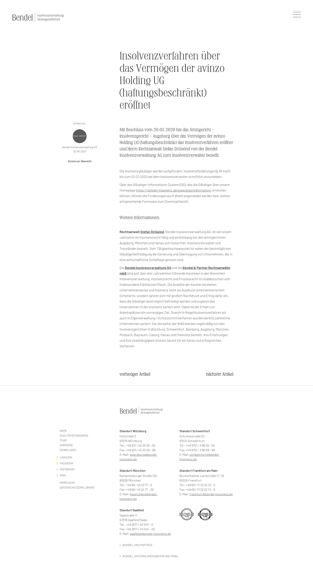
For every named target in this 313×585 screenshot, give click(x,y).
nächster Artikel (219, 374)
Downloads (68, 450)
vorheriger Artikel (135, 374)
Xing (63, 475)
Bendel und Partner (137, 545)
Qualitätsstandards (74, 435)
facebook (66, 463)
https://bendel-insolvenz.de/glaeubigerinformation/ (174, 190)
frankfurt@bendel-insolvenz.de (211, 494)
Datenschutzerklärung (77, 487)
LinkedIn (66, 457)
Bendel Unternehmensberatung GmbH (150, 556)
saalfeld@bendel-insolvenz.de (150, 533)
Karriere (66, 445)
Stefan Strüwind (152, 232)
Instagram (67, 469)
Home (63, 430)
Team (63, 440)
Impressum (67, 482)
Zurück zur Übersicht (80, 161)
